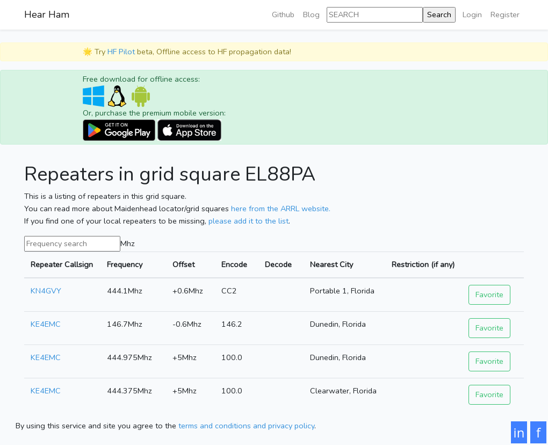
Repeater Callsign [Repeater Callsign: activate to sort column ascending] (62, 264)
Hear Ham (46, 14)
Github (283, 14)
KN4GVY (46, 290)
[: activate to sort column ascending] (493, 265)
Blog (311, 14)
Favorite (489, 294)
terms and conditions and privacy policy (246, 425)
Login (472, 14)
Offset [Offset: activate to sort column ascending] (183, 264)
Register (505, 14)
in (519, 432)
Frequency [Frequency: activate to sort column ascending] (124, 264)
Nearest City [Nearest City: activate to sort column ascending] (331, 264)
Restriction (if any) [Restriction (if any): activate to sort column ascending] (423, 264)
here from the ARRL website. (280, 208)
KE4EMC (46, 324)
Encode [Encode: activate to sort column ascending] (234, 264)
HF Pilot (121, 51)
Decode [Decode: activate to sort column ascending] (278, 264)
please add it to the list (248, 221)
